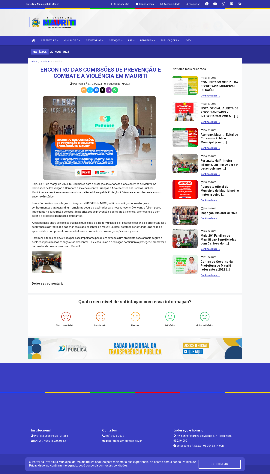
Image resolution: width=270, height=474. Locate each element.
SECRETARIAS (95, 40)
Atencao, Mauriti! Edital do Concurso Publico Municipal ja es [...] (219, 138)
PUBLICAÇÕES (170, 40)
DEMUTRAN (147, 40)
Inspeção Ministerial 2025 (219, 213)
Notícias (45, 61)
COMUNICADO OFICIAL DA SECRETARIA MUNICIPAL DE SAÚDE (219, 86)
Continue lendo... (210, 95)
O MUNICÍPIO (72, 40)
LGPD (188, 40)
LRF (131, 40)
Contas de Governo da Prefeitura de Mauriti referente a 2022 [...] (217, 265)
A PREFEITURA (49, 40)
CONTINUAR (220, 464)
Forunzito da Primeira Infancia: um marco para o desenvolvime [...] (219, 164)
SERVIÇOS (116, 40)
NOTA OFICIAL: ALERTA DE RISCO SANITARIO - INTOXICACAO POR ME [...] (219, 112)
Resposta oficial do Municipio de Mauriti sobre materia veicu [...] (220, 190)
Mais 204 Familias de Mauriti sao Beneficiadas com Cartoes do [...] (218, 239)
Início (34, 61)
